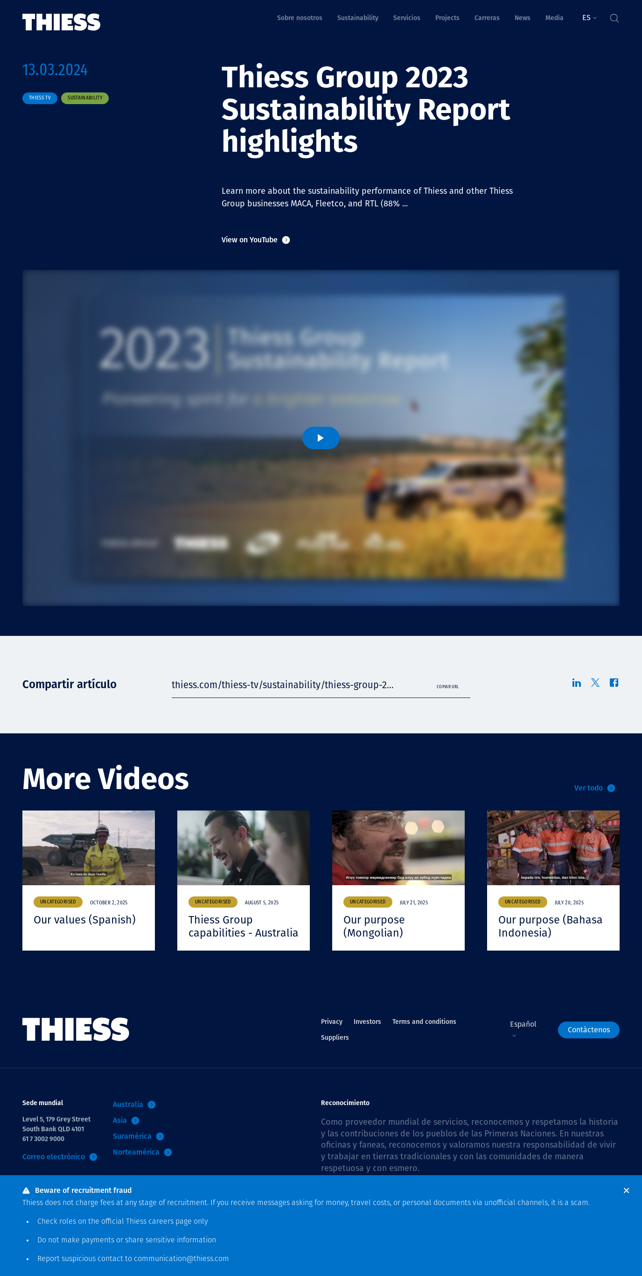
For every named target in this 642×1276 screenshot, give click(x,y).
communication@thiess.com (181, 1259)
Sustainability (85, 98)
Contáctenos (589, 1042)
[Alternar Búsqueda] (614, 15)
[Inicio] (61, 15)
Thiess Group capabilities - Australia (221, 932)
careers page (170, 1222)
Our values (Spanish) (86, 919)
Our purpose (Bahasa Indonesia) (551, 926)
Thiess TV (40, 98)
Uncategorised (58, 902)
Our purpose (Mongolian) (374, 926)
